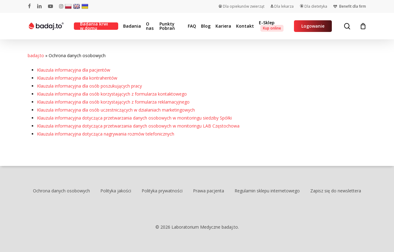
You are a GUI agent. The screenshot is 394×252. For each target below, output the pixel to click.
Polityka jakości (115, 191)
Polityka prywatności (162, 191)
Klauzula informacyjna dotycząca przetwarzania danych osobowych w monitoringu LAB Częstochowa (138, 126)
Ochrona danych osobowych (61, 191)
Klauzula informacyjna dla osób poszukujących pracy (89, 86)
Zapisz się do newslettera (335, 191)
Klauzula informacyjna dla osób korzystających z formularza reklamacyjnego (113, 102)
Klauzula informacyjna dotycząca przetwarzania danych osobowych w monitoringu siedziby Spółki (134, 118)
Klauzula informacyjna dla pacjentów (73, 70)
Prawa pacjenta (208, 191)
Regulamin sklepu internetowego (267, 191)
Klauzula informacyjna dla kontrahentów (77, 78)
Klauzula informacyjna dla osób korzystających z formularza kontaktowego (112, 94)
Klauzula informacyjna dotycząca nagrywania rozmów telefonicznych (105, 134)
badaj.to (36, 55)
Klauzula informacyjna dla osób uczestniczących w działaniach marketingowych (116, 110)
